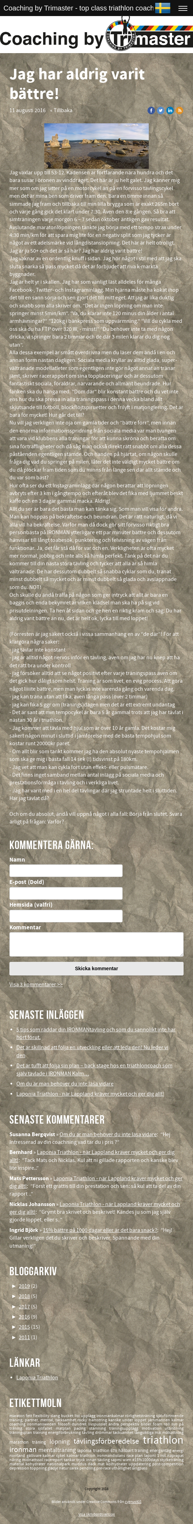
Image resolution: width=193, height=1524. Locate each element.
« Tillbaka (61, 110)
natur (64, 1468)
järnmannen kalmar (166, 1420)
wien (127, 1460)
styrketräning (172, 1460)
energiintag (161, 1450)
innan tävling (98, 1460)
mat (102, 1464)
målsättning (173, 1432)
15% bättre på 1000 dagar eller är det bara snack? (100, 1230)
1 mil (162, 1455)
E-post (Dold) (26, 882)
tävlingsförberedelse (108, 1441)
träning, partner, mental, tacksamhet (43, 1420)
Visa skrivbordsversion (96, 1514)
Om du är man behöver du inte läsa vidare (65, 1083)
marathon (20, 1442)
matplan (65, 1428)
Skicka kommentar (96, 968)
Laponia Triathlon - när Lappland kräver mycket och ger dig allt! (90, 1093)
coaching (18, 1424)
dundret (80, 1424)
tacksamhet (123, 1432)
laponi (150, 1455)
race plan (135, 1455)
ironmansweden (42, 1424)
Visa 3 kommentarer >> (36, 984)
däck (93, 1464)
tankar (70, 1460)
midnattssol (33, 1460)
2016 (24, 1316)
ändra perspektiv (124, 1424)
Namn (17, 859)
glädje (53, 1468)
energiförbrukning (65, 1432)
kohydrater (36, 1464)
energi (178, 1450)
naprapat (175, 1455)
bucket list (70, 1415)
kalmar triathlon (82, 1455)
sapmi (117, 1460)
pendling (87, 1468)
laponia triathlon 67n (97, 1450)
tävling (88, 1432)
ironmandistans (111, 1455)
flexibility (42, 1415)
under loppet (135, 1420)
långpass (139, 1468)
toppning (38, 1468)
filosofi (65, 1424)
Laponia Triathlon (37, 1377)
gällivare (34, 1455)
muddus (79, 1464)
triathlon (163, 1440)
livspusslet (98, 1424)
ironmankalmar (110, 1415)
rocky (82, 1420)
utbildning (174, 1428)
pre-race (103, 1468)
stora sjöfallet (41, 1428)
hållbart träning (134, 1450)
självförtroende (170, 1415)
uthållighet (121, 1468)
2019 (24, 1286)
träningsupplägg (125, 1428)
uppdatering (140, 1464)
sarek (74, 1468)
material (17, 1464)
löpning (61, 1442)
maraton (17, 1415)
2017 (24, 1306)
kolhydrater (117, 1464)
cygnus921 (133, 1502)
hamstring (98, 1420)
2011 (24, 1337)
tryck (81, 1460)
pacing (81, 1428)
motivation (153, 1428)
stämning (99, 1428)
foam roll (162, 1424)
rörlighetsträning (140, 1415)
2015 (24, 1326)
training (40, 1432)
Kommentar (25, 927)
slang (56, 1415)
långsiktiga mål (148, 1432)
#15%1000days (146, 1460)
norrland (17, 1455)
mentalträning (58, 1450)
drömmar (104, 1432)
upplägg (88, 1415)
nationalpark (59, 1464)
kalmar (49, 1455)
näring (15, 1460)
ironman (23, 1450)
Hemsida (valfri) (31, 904)
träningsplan (21, 1432)
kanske (115, 1420)
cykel (61, 1455)
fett (29, 1415)
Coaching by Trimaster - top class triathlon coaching (83, 8)
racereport (54, 1460)
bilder (147, 1424)
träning (40, 1442)
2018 (24, 1296)
